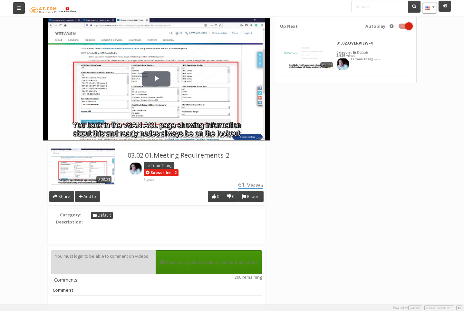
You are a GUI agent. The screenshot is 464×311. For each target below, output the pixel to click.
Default (102, 215)
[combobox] (429, 8)
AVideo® (415, 307)
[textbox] (429, 8)
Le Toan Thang (159, 165)
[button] (158, 172)
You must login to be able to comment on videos (103, 262)
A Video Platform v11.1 (439, 307)
